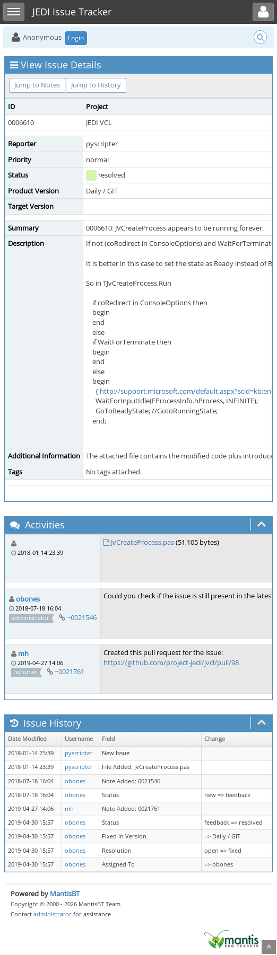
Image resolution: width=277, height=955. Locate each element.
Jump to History (96, 85)
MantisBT (65, 893)
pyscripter (79, 753)
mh (23, 653)
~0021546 (82, 617)
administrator (52, 914)
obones (28, 599)
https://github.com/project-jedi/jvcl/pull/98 (171, 662)
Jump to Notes (37, 85)
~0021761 (69, 671)
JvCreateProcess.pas (142, 542)
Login (76, 37)
